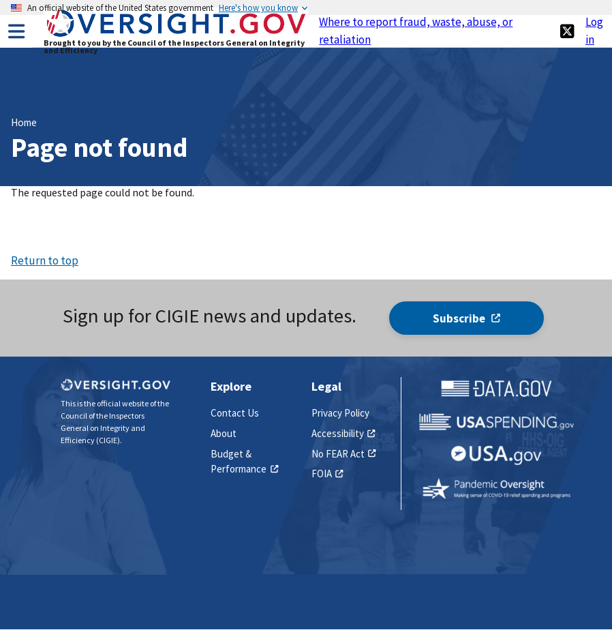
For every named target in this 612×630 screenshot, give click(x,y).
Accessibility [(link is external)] (343, 433)
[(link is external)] (567, 31)
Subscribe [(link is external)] (466, 318)
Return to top (44, 260)
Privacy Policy (340, 412)
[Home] (176, 35)
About (223, 433)
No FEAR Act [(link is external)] (343, 453)
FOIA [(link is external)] (327, 473)
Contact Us (235, 412)
